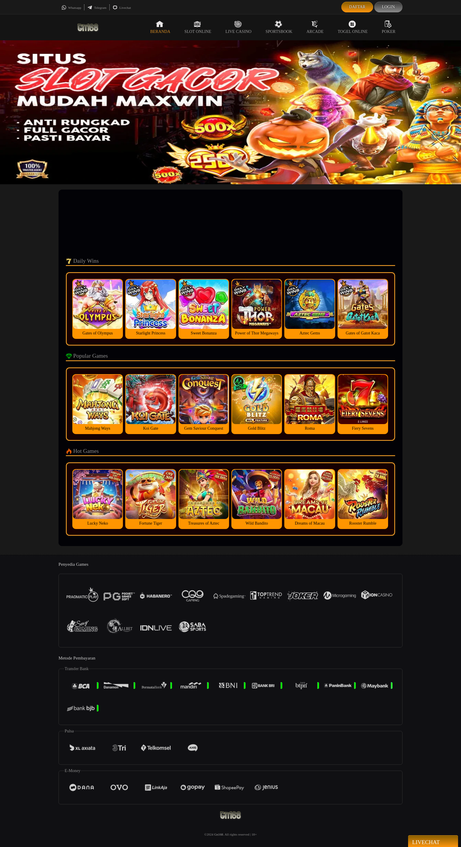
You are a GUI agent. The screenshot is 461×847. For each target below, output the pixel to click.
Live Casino (239, 27)
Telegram (96, 7)
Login (388, 7)
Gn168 (218, 834)
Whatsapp (71, 7)
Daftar (357, 7)
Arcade (315, 27)
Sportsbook (278, 27)
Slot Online (197, 27)
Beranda (160, 27)
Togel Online (353, 27)
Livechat (122, 7)
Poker (388, 27)
